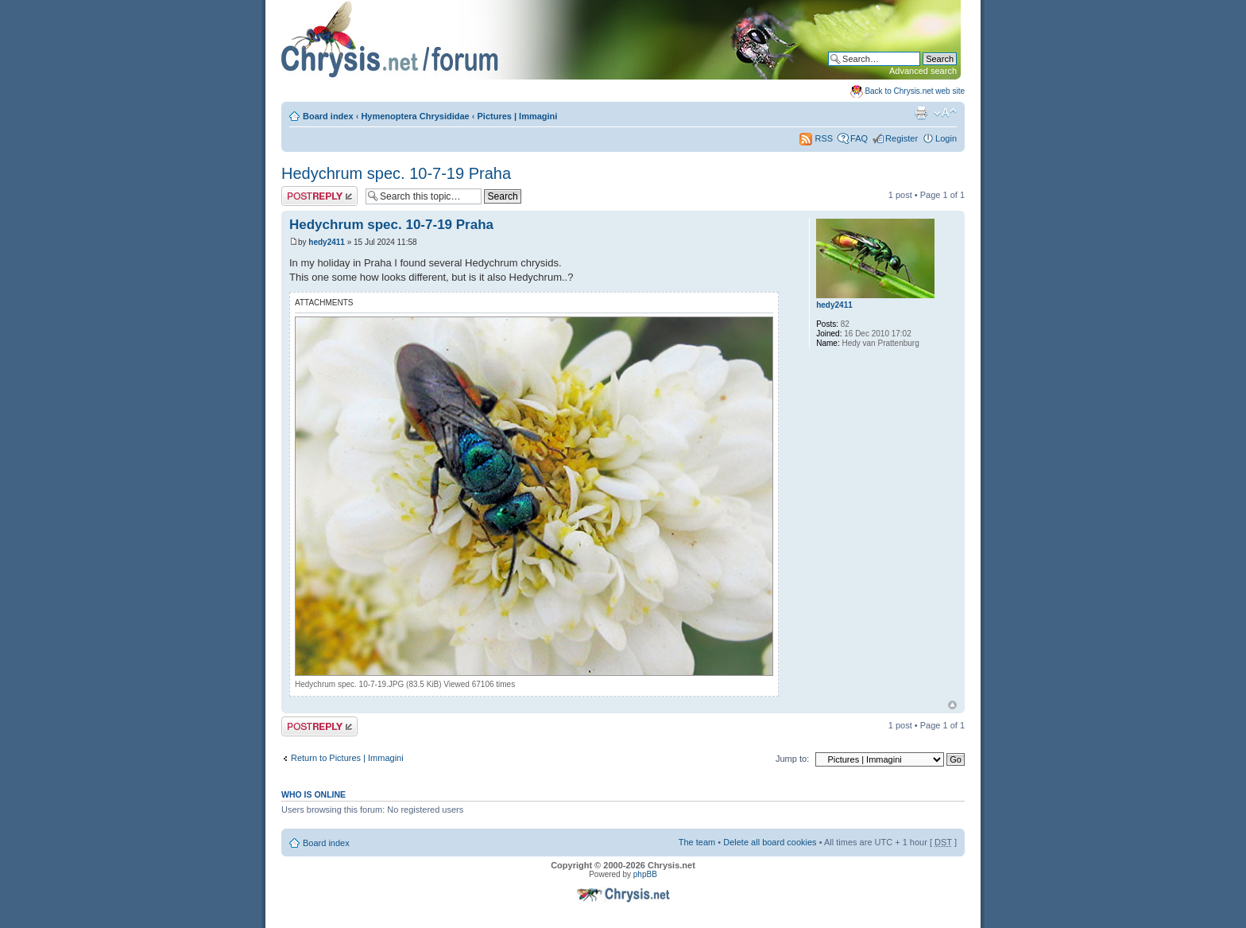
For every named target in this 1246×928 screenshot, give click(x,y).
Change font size (945, 113)
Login (946, 138)
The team (697, 842)
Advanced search (923, 71)
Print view (921, 113)
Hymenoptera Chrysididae (415, 116)
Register (901, 138)
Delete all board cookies (769, 842)
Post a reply (319, 196)
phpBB (645, 874)
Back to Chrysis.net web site (915, 91)
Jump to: (792, 758)
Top (952, 705)
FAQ (859, 138)
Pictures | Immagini (518, 116)
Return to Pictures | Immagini (347, 758)
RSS (816, 138)
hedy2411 (326, 242)
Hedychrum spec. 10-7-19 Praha (396, 173)
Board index (328, 116)
